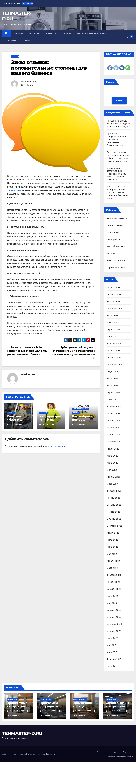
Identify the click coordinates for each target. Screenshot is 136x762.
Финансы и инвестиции (91, 33)
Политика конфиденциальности (120, 756)
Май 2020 (112, 603)
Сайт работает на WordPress (14, 754)
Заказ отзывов (14, 190)
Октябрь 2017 (114, 631)
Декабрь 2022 (114, 505)
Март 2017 (112, 652)
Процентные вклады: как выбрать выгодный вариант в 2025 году (118, 124)
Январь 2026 (113, 287)
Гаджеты (34, 33)
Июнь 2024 (112, 385)
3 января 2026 (49, 711)
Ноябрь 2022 (113, 512)
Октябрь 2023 (114, 435)
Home (92, 752)
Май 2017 (111, 645)
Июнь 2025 (112, 315)
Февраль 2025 (114, 343)
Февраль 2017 (114, 659)
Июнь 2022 (112, 547)
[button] (127, 36)
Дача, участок (114, 239)
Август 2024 (113, 371)
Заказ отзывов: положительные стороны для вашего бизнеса (49, 67)
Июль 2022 (112, 540)
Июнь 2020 (112, 596)
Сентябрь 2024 (114, 364)
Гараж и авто (113, 232)
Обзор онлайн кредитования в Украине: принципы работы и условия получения (116, 174)
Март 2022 (112, 568)
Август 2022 (113, 533)
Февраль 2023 (114, 491)
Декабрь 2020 (114, 589)
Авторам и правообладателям (109, 752)
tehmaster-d (30, 81)
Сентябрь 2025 (114, 308)
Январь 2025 (113, 350)
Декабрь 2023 (114, 420)
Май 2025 (112, 322)
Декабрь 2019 (114, 610)
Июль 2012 (112, 666)
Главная (18, 33)
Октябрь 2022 (114, 519)
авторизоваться (57, 446)
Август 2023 (113, 449)
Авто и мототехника (58, 33)
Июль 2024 (112, 378)
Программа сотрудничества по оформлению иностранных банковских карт (116, 139)
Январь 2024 (113, 413)
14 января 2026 (17, 711)
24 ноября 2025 (116, 711)
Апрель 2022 (113, 561)
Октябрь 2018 (114, 617)
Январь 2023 (113, 498)
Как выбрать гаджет (117, 246)
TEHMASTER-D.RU (22, 733)
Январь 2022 (113, 582)
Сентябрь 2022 (114, 526)
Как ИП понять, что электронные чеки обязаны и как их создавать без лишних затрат (118, 192)
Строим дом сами (116, 267)
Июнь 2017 (112, 638)
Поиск (110, 82)
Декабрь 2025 (114, 294)
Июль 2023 (112, 456)
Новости (10, 40)
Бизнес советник (115, 225)
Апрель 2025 (113, 329)
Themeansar (50, 754)
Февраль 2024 (114, 406)
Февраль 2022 (114, 575)
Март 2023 (112, 484)
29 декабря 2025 (83, 711)
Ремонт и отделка (116, 260)
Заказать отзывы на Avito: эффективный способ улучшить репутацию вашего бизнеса (27, 351)
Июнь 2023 (112, 463)
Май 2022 (112, 554)
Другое (26, 40)
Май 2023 (112, 470)
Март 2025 (112, 336)
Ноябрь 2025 (113, 301)
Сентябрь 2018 (114, 624)
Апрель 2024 (113, 392)
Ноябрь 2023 (113, 427)
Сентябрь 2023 (114, 442)
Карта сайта (128, 752)
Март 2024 (112, 399)
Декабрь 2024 (114, 357)
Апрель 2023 (113, 477)
